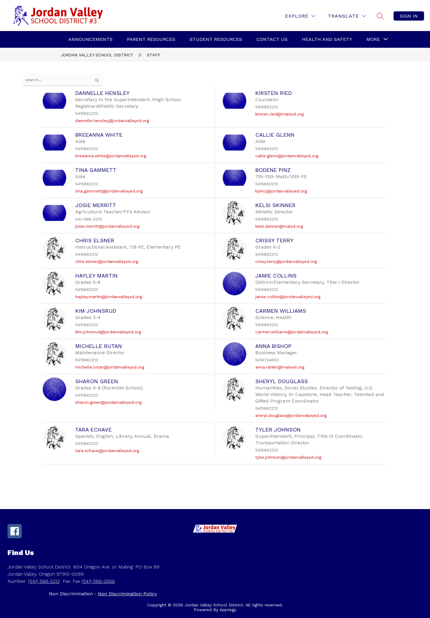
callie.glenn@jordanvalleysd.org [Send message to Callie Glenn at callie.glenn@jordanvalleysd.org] (286, 155)
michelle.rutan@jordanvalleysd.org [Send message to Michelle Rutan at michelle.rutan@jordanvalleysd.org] (109, 367)
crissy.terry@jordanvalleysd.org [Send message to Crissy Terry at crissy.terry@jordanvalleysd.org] (286, 261)
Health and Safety (327, 39)
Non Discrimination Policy (127, 594)
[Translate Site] (346, 16)
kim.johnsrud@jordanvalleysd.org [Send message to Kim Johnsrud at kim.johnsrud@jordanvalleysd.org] (108, 331)
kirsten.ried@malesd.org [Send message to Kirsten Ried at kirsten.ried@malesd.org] (279, 114)
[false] (62, 80)
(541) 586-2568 (98, 581)
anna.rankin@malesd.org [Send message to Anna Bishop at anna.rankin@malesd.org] (279, 367)
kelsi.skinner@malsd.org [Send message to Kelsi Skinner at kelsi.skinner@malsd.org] (279, 226)
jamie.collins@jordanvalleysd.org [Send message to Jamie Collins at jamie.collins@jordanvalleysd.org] (287, 296)
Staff (153, 55)
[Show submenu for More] (373, 39)
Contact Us (272, 39)
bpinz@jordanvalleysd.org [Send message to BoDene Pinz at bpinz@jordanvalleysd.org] (281, 191)
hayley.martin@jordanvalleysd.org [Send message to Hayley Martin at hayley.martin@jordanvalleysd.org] (108, 296)
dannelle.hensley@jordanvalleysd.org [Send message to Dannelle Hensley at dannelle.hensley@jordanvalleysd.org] (112, 120)
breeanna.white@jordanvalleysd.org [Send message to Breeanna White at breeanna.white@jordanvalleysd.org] (110, 155)
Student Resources (216, 39)
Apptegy (227, 609)
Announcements (90, 39)
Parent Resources (151, 39)
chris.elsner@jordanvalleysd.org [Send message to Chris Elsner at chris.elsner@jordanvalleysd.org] (106, 261)
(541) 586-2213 (44, 581)
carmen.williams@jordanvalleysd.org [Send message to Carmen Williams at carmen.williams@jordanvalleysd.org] (291, 331)
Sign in (409, 16)
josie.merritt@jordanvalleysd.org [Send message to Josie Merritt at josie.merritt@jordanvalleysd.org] (107, 226)
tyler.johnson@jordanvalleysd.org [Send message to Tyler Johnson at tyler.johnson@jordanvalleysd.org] (288, 457)
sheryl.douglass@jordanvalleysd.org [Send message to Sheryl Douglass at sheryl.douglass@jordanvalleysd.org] (291, 415)
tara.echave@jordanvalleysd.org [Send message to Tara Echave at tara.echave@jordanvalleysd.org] (107, 450)
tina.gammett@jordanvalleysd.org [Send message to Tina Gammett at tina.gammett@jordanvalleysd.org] (109, 191)
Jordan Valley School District (97, 55)
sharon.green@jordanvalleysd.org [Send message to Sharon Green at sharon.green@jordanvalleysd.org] (108, 402)
